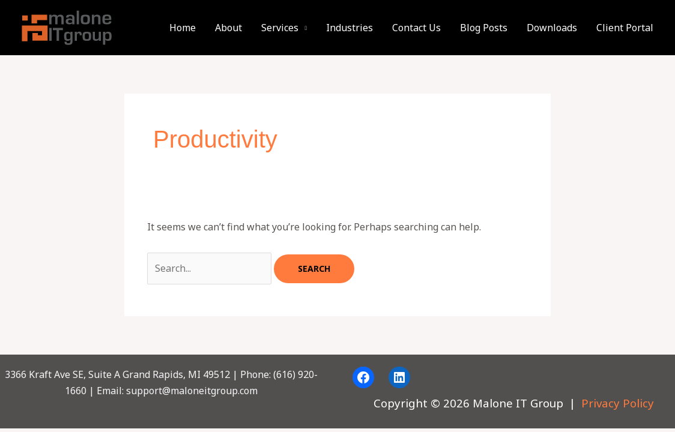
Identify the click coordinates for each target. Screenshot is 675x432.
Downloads (552, 27)
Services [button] (279, 27)
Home (182, 27)
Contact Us (416, 27)
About (228, 27)
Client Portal (624, 27)
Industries (349, 27)
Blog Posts (483, 27)
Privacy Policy (617, 402)
